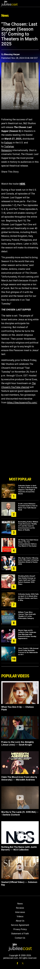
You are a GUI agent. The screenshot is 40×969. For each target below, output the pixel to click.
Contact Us (20, 938)
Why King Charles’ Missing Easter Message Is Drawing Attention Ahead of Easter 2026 (28, 561)
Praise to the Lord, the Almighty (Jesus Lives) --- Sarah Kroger (17, 743)
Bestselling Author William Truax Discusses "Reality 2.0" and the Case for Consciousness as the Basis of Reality (28, 526)
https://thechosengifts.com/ (22, 402)
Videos (20, 916)
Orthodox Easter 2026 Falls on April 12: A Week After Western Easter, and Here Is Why (28, 597)
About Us (20, 920)
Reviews (20, 908)
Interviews (20, 912)
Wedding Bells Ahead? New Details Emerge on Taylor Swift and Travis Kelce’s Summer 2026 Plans (27, 580)
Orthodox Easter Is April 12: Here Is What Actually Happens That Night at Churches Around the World (27, 490)
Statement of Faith (20, 933)
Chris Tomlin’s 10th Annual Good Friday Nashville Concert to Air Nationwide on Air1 (28, 651)
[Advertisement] (20, 464)
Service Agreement (20, 925)
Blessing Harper (12, 54)
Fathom (8, 142)
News (20, 903)
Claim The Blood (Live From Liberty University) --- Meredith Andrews (19, 778)
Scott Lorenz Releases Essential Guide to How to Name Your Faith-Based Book (27, 507)
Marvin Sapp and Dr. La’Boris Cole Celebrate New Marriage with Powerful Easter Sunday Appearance (27, 634)
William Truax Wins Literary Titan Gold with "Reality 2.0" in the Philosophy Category (27, 615)
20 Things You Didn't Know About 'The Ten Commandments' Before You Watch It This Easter (28, 543)
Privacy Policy (20, 929)
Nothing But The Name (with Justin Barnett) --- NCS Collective (19, 848)
